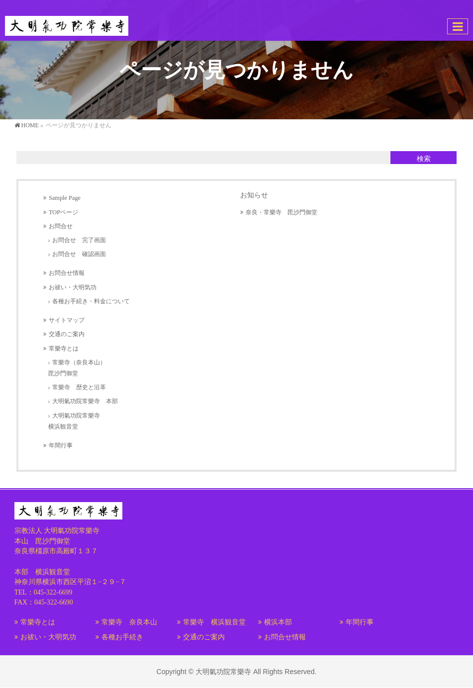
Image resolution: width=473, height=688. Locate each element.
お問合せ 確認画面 (79, 254)
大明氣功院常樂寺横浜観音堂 (74, 421)
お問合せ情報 (67, 272)
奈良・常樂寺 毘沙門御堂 (281, 212)
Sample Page (65, 197)
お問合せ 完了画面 (79, 240)
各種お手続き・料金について (91, 301)
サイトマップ (67, 320)
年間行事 (61, 445)
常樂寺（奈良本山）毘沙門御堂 (77, 368)
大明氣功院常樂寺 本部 (85, 401)
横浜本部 (278, 622)
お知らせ (254, 195)
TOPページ (63, 212)
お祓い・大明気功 (72, 287)
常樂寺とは (64, 348)
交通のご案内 (67, 334)
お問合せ (61, 226)
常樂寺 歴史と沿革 (79, 387)
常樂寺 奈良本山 (129, 622)
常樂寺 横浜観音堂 (214, 622)
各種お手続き (122, 637)
